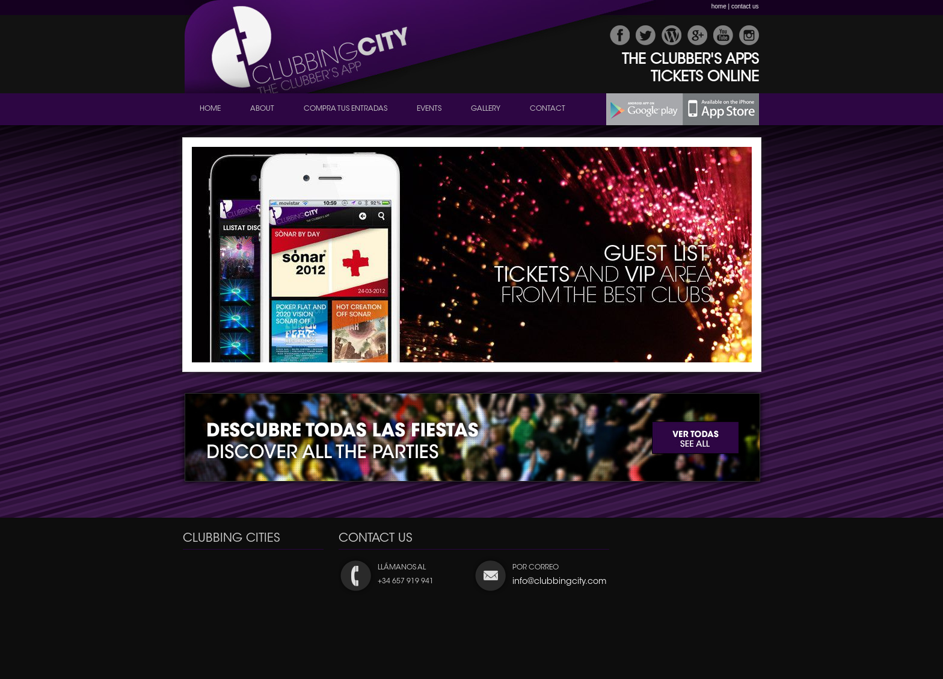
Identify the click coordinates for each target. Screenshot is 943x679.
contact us (745, 6)
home (718, 6)
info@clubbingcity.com (559, 582)
